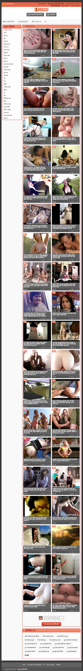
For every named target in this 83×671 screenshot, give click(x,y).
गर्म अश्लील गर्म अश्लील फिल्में (34, 664)
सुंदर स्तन (6, 72)
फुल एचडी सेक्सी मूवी (44, 647)
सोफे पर (6, 58)
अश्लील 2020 (7, 87)
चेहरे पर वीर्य (7, 55)
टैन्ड (5, 78)
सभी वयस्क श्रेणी (8, 115)
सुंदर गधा (6, 41)
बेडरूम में (6, 52)
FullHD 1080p (8, 30)
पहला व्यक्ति (7, 107)
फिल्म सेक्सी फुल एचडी (54, 640)
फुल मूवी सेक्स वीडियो (30, 651)
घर (4, 92)
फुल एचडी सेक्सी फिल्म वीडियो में (63, 644)
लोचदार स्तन (7, 50)
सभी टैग (6, 118)
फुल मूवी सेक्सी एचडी (44, 651)
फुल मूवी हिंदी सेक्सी (71, 651)
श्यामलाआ (6, 112)
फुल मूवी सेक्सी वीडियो (57, 651)
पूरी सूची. (27, 655)
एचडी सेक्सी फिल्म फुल (62, 636)
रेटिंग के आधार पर (36, 22)
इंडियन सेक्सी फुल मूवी (48, 636)
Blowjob (6, 67)
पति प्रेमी (6, 75)
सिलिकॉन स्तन (7, 98)
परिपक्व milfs (7, 104)
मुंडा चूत (5, 35)
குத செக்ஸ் (65, 6)
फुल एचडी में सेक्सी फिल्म (31, 644)
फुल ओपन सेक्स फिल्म (58, 647)
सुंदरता (5, 89)
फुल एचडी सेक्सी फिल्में (30, 647)
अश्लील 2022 (7, 70)
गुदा (5, 95)
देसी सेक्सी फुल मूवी (29, 640)
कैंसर (5, 101)
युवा (5, 38)
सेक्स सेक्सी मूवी (55, 6)
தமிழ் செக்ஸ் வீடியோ (73, 4)
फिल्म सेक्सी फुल (42, 640)
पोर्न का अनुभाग (50, 664)
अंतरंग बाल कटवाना (8, 64)
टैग (44, 664)
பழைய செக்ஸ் (75, 6)
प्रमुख (24, 664)
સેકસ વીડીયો (42, 4)
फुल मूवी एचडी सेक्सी (72, 647)
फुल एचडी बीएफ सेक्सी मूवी (70, 640)
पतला (5, 32)
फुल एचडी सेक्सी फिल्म (46, 644)
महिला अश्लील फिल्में (8, 22)
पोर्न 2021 (6, 47)
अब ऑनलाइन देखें (23, 22)
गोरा (5, 81)
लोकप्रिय (58, 664)
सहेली (5, 84)
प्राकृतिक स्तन (7, 44)
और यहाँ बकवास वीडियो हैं (51, 624)
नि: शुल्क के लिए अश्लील (10, 669)
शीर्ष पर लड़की (7, 109)
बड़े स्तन (5, 61)
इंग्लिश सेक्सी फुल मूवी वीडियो (32, 636)
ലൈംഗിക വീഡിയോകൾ (55, 4)
